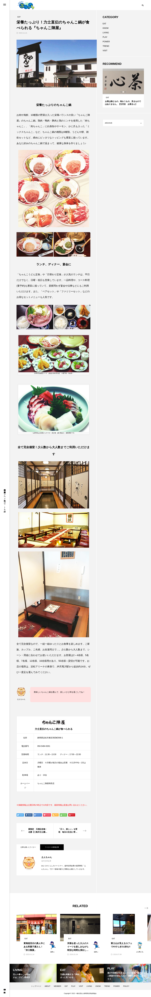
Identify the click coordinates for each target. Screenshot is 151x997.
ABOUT (47, 986)
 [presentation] (141, 906)
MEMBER (57, 986)
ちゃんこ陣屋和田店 (45, 783)
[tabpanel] (123, 88)
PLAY (105, 37)
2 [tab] (123, 92)
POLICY (126, 986)
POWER (106, 42)
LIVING (106, 33)
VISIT (105, 51)
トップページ (36, 986)
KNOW (106, 28)
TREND (106, 46)
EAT (104, 24)
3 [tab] (125, 92)
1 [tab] (121, 92)
